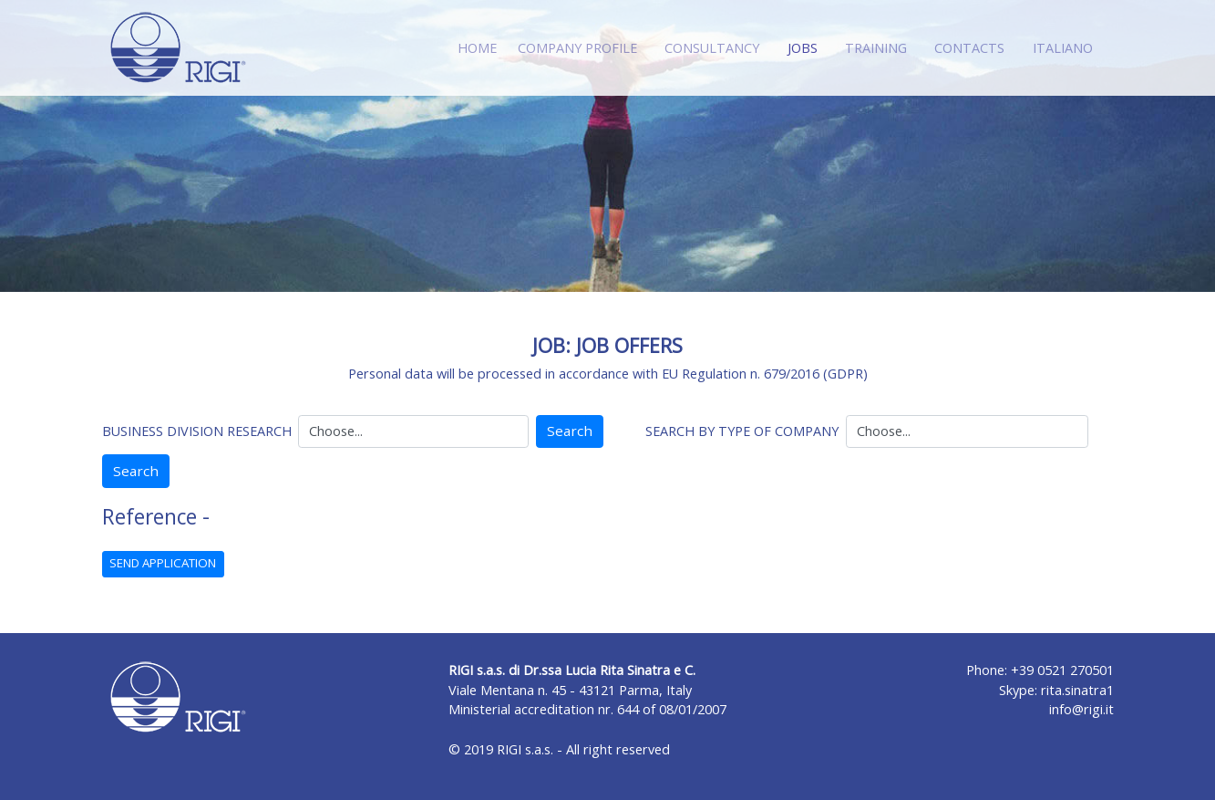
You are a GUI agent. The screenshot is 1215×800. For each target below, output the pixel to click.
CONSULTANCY (711, 48)
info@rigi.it (1081, 709)
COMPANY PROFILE (577, 48)
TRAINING (876, 48)
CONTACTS (969, 48)
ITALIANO (1063, 48)
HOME (477, 48)
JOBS (806, 47)
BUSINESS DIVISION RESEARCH (197, 431)
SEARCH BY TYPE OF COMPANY (742, 431)
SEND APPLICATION (162, 563)
